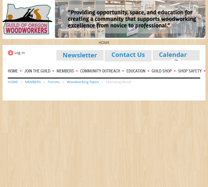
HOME (13, 81)
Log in (20, 52)
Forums (54, 81)
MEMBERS (33, 81)
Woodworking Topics (83, 81)
